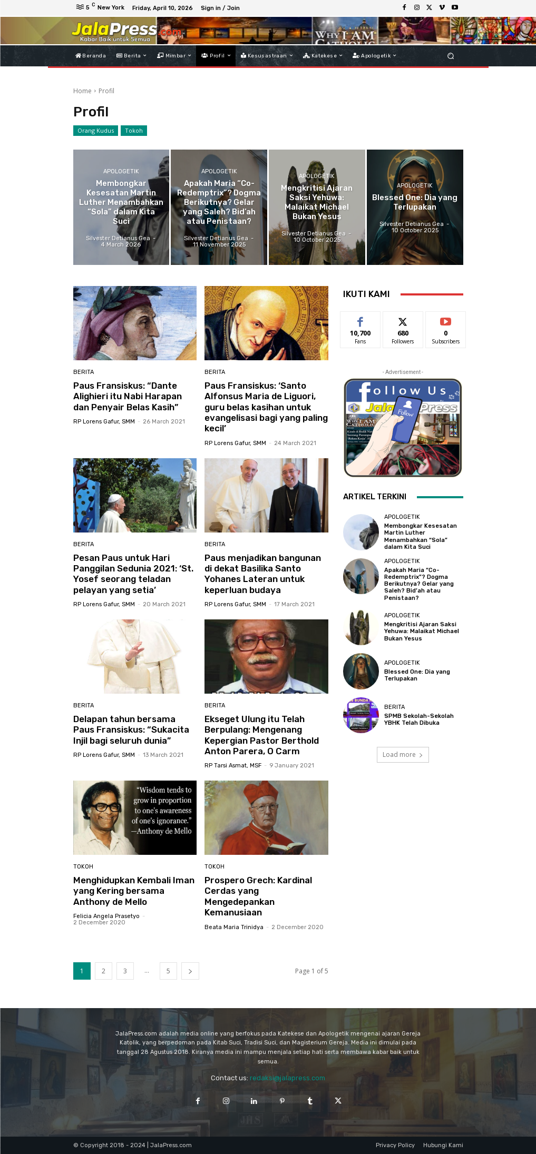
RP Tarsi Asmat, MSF (232, 765)
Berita (83, 372)
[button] (450, 55)
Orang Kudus (95, 130)
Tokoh (134, 130)
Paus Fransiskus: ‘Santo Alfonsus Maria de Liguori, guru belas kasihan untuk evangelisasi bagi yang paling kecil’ (266, 407)
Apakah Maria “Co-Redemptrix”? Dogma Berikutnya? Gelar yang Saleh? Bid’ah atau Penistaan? (419, 584)
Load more (403, 754)
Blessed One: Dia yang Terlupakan (417, 675)
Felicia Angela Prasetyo (106, 916)
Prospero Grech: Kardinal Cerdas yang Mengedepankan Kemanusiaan (258, 896)
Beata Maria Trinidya (234, 927)
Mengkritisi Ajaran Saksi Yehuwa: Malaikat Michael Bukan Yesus (421, 631)
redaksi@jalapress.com (287, 1078)
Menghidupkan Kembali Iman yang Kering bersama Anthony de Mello (133, 891)
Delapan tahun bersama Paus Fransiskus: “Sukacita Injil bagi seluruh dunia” (131, 730)
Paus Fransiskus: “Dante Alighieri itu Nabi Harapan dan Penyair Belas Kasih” (127, 396)
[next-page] (190, 971)
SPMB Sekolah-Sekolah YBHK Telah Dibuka (419, 719)
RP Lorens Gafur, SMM (104, 421)
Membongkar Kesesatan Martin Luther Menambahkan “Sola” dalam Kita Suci (420, 536)
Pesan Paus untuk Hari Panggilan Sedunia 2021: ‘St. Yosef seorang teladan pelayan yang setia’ (133, 574)
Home (82, 90)
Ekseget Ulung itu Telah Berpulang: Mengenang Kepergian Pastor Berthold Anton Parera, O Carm (261, 735)
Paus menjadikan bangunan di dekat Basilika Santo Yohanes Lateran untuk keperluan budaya (262, 574)
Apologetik (121, 171)
